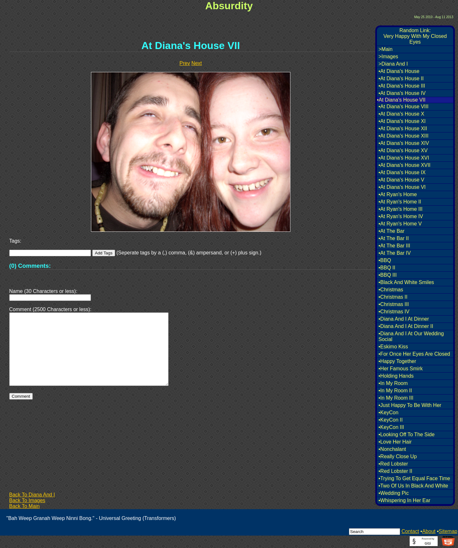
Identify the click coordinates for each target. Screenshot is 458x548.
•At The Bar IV (394, 253)
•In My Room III (395, 398)
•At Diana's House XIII (403, 136)
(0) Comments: (30, 265)
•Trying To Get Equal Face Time (414, 478)
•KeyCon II (390, 420)
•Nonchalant (392, 449)
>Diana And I (393, 64)
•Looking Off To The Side (406, 434)
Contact (410, 531)
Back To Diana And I (32, 494)
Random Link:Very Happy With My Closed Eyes (415, 36)
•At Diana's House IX (402, 172)
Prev (184, 63)
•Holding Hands (396, 376)
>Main (385, 49)
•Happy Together (397, 361)
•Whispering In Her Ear (404, 500)
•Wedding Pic (393, 493)
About (428, 531)
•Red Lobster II (395, 471)
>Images (388, 56)
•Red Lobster (393, 463)
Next (196, 63)
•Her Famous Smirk (400, 368)
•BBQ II (386, 267)
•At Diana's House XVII (404, 165)
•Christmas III (393, 304)
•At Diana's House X (401, 114)
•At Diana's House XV (403, 150)
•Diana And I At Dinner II (405, 326)
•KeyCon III (391, 427)
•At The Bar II (393, 238)
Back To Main (24, 506)
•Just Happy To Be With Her (409, 405)
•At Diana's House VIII (403, 106)
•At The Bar (391, 231)
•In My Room (393, 383)
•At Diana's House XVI (403, 157)
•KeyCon (388, 412)
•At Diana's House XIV (403, 143)
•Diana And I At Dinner (403, 319)
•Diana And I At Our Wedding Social (411, 336)
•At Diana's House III (401, 86)
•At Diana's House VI (402, 187)
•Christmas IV (393, 311)
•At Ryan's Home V (400, 223)
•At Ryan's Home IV (400, 216)
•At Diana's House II (401, 78)
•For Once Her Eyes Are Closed (414, 354)
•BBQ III (387, 275)
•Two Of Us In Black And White (413, 485)
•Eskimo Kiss (393, 346)
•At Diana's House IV (402, 93)
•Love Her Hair (395, 442)
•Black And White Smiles (406, 282)
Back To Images (27, 500)
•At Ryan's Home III (400, 209)
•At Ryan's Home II (399, 201)
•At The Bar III (394, 245)
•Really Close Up (397, 456)
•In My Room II (395, 390)
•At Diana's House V (401, 179)
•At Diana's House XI (402, 121)
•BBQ (384, 260)
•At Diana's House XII (402, 128)
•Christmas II (392, 297)
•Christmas (390, 289)
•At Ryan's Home (397, 194)
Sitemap (448, 531)
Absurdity (229, 5)
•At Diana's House (399, 71)
